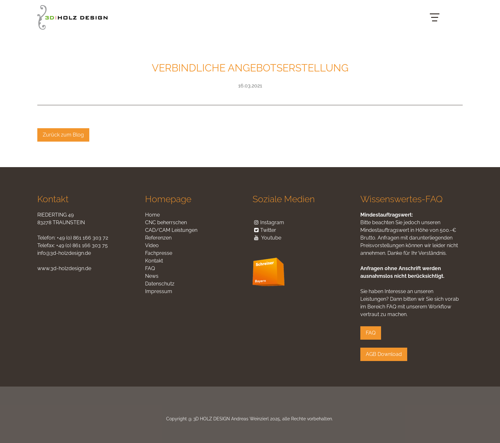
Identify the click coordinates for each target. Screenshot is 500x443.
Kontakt (154, 261)
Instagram (272, 222)
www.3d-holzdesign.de (64, 268)
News (151, 276)
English (447, 22)
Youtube (271, 238)
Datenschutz (159, 284)
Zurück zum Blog (63, 135)
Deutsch (447, 12)
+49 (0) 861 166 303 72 (82, 238)
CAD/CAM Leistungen (171, 230)
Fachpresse (158, 253)
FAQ (150, 268)
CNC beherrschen (166, 222)
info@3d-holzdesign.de (64, 253)
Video (152, 245)
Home (152, 215)
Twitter (264, 230)
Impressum (158, 291)
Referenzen (158, 238)
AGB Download (384, 354)
